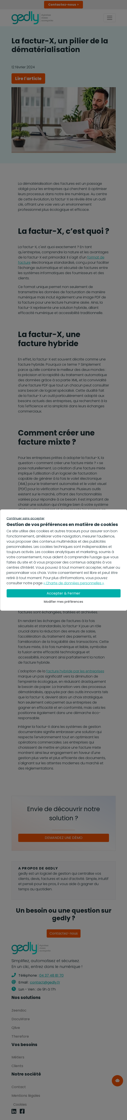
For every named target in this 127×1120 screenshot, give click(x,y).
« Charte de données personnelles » (73, 583)
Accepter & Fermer (63, 593)
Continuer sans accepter (26, 518)
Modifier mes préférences (63, 601)
